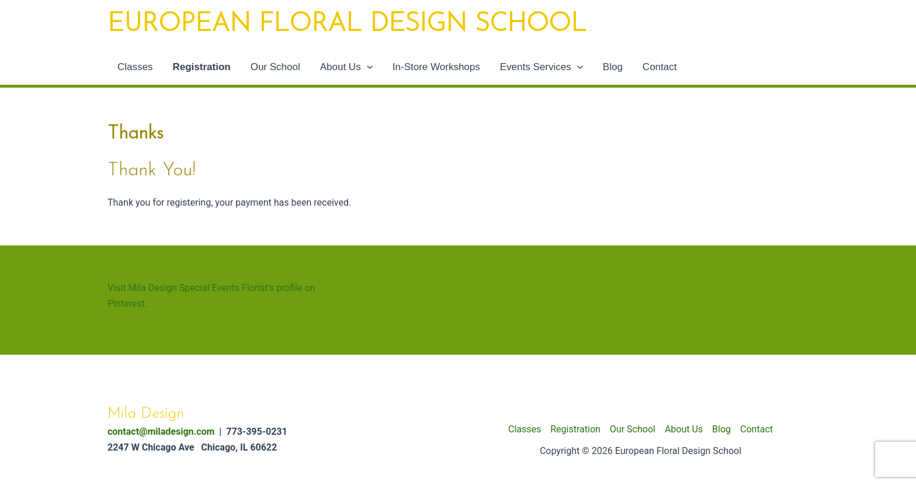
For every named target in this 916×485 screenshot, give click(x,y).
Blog (613, 66)
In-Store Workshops (436, 66)
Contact (660, 66)
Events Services (541, 67)
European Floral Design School (347, 24)
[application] (367, 67)
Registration (201, 66)
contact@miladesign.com (160, 431)
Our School (275, 66)
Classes (134, 66)
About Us (346, 67)
